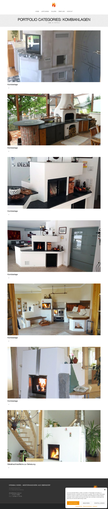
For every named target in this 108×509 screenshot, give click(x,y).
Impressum (95, 506)
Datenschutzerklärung (87, 506)
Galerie (53, 11)
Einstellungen (99, 503)
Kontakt (70, 11)
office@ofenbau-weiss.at (15, 493)
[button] (105, 489)
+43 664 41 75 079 (17, 496)
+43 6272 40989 (15, 494)
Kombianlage (12, 84)
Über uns (61, 11)
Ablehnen (86, 503)
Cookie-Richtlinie (78, 506)
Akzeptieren (73, 503)
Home (37, 11)
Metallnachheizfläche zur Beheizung (21, 464)
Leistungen (45, 11)
